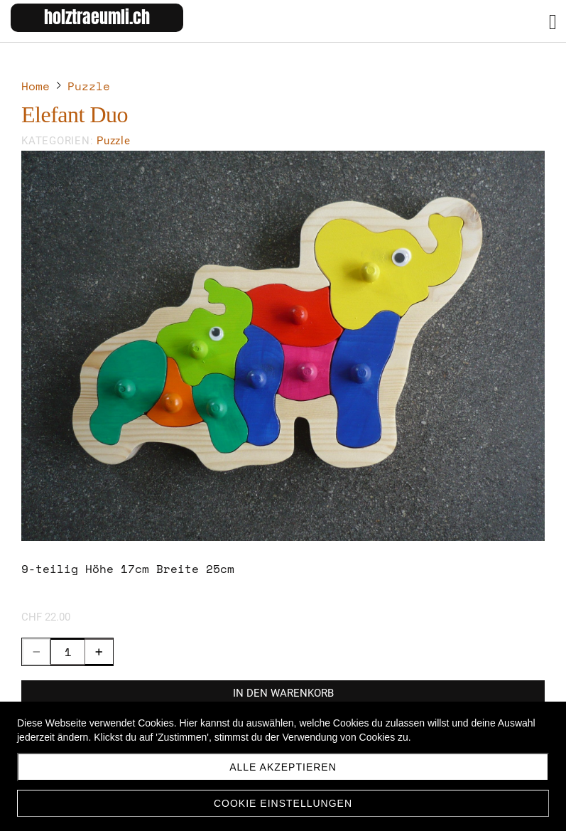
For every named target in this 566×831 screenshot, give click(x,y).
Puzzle (114, 140)
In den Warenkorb (283, 693)
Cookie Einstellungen (283, 803)
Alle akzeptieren (283, 767)
